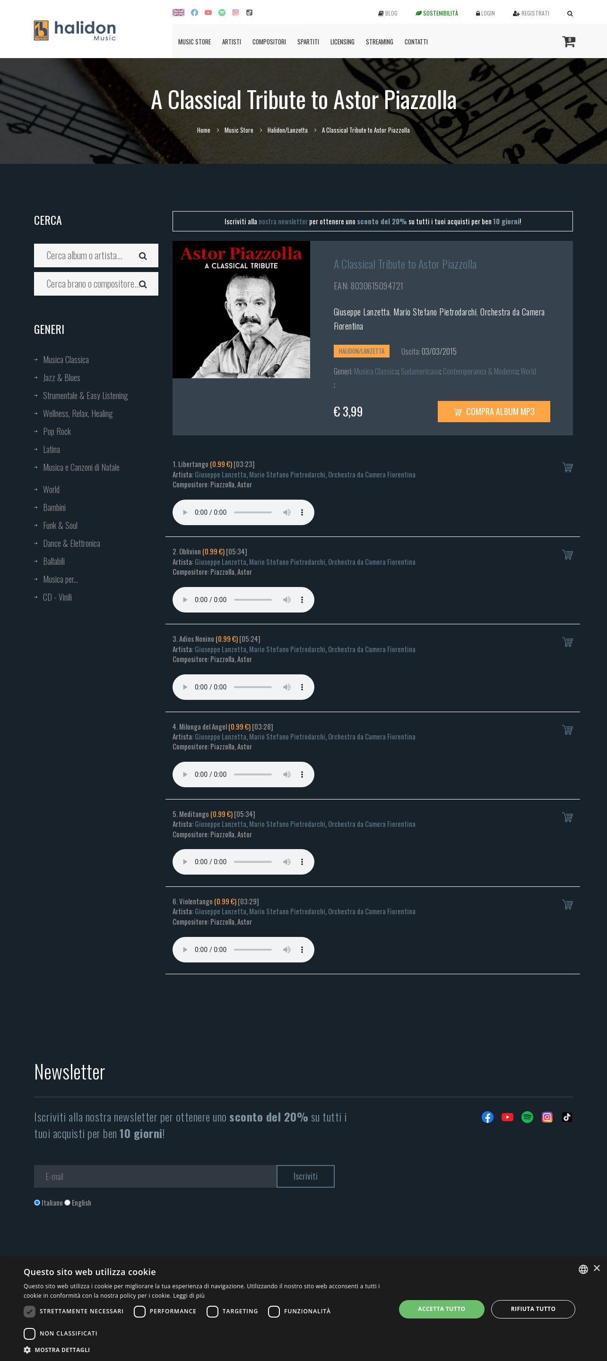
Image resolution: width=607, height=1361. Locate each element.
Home (203, 130)
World (51, 489)
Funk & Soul (60, 525)
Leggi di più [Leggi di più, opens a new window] (189, 1296)
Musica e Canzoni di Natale (81, 467)
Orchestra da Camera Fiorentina (372, 474)
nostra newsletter (283, 221)
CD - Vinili (57, 597)
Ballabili (54, 561)
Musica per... (60, 579)
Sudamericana (420, 371)
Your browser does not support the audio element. (243, 512)
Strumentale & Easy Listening (85, 395)
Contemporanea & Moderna (480, 371)
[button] (204, 1349)
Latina (51, 449)
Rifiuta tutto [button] (533, 1309)
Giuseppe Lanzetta (362, 312)
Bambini (54, 507)
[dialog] (303, 1309)
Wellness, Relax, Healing (78, 413)
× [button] (596, 1268)
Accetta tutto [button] (441, 1309)
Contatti (416, 41)
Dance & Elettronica (71, 543)
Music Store (194, 41)
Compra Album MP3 (494, 411)
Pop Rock (57, 431)
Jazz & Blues (61, 377)
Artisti (231, 41)
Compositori (269, 41)
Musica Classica (66, 359)
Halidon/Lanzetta (288, 130)
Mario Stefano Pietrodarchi (435, 312)
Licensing (342, 41)
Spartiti (308, 41)
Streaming (379, 41)
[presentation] (106, 1245)
